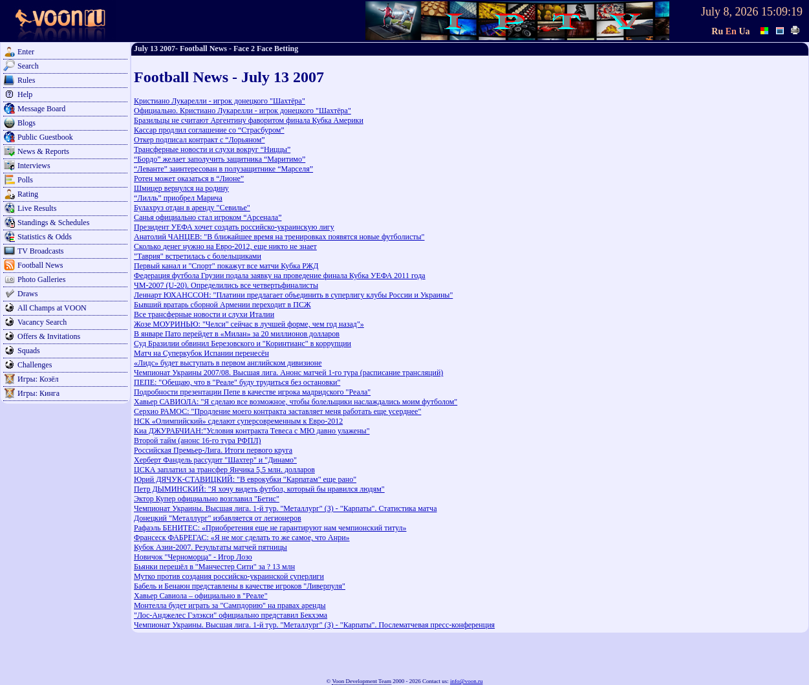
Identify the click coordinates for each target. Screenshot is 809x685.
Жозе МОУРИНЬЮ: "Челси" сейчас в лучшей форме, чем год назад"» (249, 324)
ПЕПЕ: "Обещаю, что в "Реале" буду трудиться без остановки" (237, 382)
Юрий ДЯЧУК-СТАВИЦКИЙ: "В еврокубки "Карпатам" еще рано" (245, 479)
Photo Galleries (41, 279)
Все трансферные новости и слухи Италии (204, 314)
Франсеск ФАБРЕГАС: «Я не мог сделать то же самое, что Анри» (242, 537)
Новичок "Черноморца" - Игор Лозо (193, 556)
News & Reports (43, 151)
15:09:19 (782, 11)
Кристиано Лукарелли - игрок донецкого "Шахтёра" (219, 100)
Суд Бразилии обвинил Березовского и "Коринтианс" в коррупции (242, 343)
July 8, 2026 (730, 11)
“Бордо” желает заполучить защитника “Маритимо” (219, 159)
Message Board (41, 108)
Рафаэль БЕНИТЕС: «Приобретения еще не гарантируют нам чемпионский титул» (270, 527)
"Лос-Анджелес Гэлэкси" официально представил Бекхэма (230, 615)
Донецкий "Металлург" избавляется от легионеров (217, 518)
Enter (25, 51)
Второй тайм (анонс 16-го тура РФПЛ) (197, 440)
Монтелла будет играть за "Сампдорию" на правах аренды (230, 605)
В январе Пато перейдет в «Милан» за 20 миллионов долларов (237, 333)
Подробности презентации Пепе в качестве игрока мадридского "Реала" (252, 392)
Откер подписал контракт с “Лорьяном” (199, 139)
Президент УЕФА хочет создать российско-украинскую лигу (234, 227)
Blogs (26, 122)
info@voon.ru (466, 681)
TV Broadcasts (40, 251)
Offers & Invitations (48, 336)
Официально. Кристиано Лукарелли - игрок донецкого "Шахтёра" (242, 110)
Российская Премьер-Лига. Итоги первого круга (213, 450)
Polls (25, 179)
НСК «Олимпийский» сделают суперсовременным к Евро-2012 (238, 421)
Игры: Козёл (37, 379)
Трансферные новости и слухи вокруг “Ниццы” (212, 149)
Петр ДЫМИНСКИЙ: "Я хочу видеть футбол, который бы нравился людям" (259, 489)
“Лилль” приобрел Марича (178, 197)
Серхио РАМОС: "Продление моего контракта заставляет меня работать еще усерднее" (277, 411)
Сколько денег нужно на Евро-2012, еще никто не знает (225, 246)
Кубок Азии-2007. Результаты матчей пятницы (210, 547)
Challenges (34, 364)
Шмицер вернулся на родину (181, 188)
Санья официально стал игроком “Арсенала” (207, 217)
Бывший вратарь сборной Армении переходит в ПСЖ (222, 304)
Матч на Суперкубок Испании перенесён (201, 353)
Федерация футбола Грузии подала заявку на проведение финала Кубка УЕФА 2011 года (280, 275)
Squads (28, 350)
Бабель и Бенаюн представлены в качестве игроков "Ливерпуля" (239, 586)
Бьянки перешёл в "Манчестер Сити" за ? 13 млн (214, 566)
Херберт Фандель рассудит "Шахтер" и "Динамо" (215, 459)
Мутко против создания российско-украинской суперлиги (229, 576)
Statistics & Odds (44, 236)
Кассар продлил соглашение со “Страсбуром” (209, 130)
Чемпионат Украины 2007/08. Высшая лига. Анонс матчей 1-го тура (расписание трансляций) (288, 372)
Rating (27, 194)
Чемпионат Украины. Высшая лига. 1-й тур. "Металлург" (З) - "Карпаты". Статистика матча (285, 508)
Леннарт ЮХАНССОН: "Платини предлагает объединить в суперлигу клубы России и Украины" (293, 294)
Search (28, 66)
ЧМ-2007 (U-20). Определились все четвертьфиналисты (226, 285)
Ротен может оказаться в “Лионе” (189, 178)
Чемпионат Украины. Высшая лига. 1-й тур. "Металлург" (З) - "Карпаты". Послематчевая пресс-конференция (314, 624)
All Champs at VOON (52, 307)
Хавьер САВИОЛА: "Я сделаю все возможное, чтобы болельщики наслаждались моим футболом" (295, 401)
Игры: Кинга (38, 393)
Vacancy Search (42, 322)
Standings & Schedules (53, 222)
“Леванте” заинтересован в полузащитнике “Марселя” (223, 168)
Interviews (33, 165)
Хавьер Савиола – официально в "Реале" (201, 595)
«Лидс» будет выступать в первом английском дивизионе (228, 362)
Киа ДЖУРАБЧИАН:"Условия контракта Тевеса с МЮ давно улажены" (252, 430)
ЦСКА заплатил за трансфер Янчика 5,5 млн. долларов (224, 469)
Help (24, 94)
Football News (40, 265)
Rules (26, 80)
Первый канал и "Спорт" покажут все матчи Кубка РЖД (226, 265)
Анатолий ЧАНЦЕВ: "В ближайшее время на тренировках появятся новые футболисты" (279, 236)
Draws (27, 293)
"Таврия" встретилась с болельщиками (197, 256)
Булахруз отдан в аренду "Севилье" (192, 207)
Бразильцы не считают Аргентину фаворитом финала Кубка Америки (248, 120)
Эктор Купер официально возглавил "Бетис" (206, 498)
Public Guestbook (45, 137)
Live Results (36, 208)
